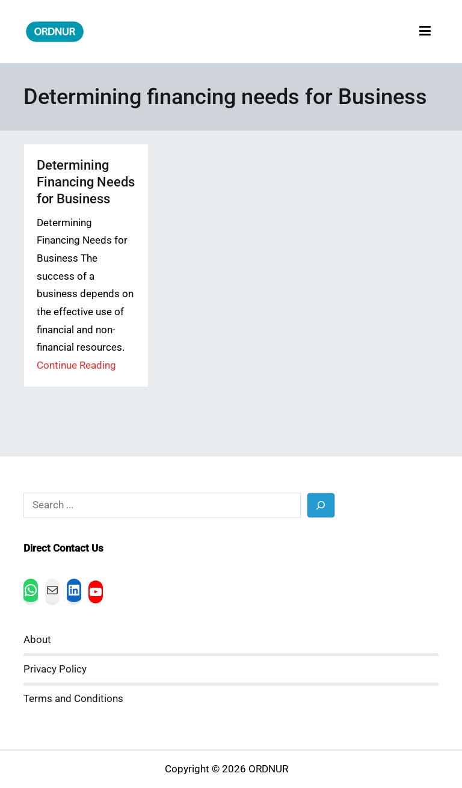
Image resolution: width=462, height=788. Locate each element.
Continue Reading (76, 365)
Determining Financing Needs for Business (86, 182)
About (37, 639)
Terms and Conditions (73, 698)
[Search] (321, 505)
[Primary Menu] (425, 31)
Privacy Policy (55, 669)
